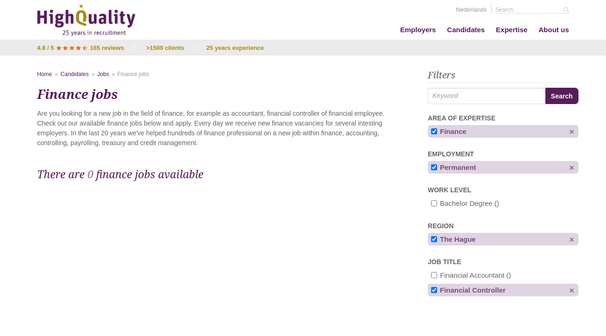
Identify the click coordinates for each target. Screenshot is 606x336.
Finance (449, 131)
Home (44, 74)
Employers (418, 30)
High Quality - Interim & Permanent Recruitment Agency (86, 20)
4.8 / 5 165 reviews (80, 47)
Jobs (103, 74)
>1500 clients (165, 47)
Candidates (466, 30)
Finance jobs (133, 74)
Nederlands (471, 9)
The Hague (453, 239)
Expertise (512, 30)
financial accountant (471, 275)
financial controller (468, 290)
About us (554, 30)
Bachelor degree (465, 203)
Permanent (453, 167)
